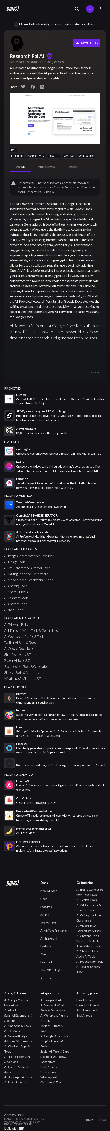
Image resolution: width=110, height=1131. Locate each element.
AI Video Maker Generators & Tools (28, 580)
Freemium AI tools (87, 1005)
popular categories (20, 549)
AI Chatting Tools (15, 586)
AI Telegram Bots (16, 624)
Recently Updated (18, 774)
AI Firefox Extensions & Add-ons (17, 1059)
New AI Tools (49, 891)
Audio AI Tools (13, 610)
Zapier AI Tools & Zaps (19, 660)
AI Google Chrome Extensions (16, 1002)
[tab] (20, 167)
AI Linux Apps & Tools (18, 1077)
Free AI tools (84, 1000)
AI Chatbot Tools (15, 604)
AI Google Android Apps (16, 1069)
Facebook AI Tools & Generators (26, 666)
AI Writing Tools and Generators (26, 574)
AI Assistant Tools (16, 598)
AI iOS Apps (12, 1031)
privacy (90, 1119)
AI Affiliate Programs (53, 930)
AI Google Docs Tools (19, 648)
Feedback (46, 962)
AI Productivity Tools (89, 961)
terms (101, 1119)
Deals (44, 899)
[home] (12, 9)
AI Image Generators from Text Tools (29, 556)
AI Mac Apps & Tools (17, 1026)
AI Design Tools (14, 562)
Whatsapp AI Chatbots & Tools (25, 678)
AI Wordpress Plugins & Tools (24, 636)
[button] (100, 9)
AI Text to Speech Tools (88, 969)
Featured (46, 906)
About (44, 954)
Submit (44, 914)
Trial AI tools (84, 1015)
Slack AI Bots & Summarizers (24, 672)
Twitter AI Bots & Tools (20, 642)
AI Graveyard (48, 938)
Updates (45, 946)
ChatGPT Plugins (51, 970)
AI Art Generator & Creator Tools (27, 568)
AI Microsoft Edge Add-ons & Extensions (18, 1038)
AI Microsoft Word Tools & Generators (31, 630)
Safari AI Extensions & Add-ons (18, 1018)
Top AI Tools (48, 922)
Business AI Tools (16, 592)
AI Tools (45, 978)
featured (11, 442)
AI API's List (12, 1010)
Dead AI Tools (15, 687)
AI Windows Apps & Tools (17, 1048)
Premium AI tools (87, 1010)
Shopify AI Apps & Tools (20, 654)
